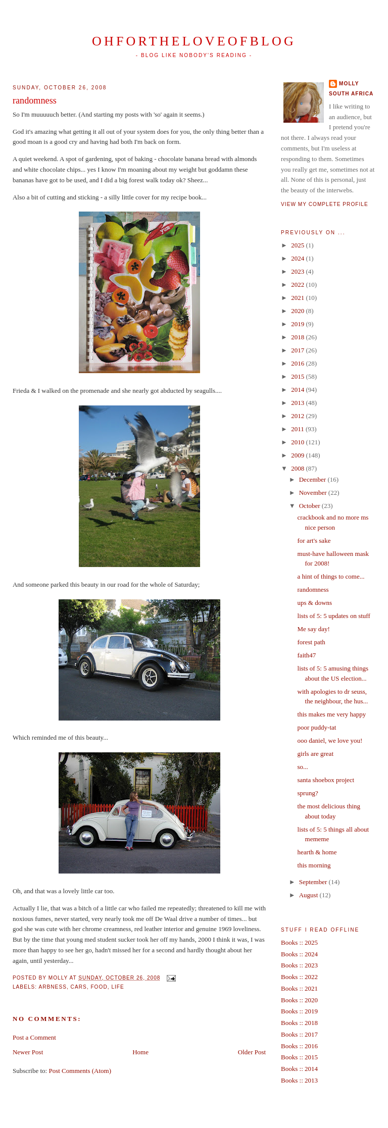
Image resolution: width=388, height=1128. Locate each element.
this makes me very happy (332, 714)
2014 (298, 389)
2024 (298, 258)
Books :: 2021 (299, 988)
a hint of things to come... (331, 576)
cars (79, 987)
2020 (298, 311)
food (98, 987)
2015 (298, 376)
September (314, 882)
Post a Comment (34, 1037)
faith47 (307, 655)
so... (303, 767)
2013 (298, 402)
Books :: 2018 (299, 1023)
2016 (298, 363)
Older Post (252, 1052)
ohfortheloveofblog (194, 41)
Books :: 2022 (299, 977)
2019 (298, 324)
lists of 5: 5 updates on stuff (334, 616)
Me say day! (314, 629)
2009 (298, 455)
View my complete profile (324, 204)
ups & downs (315, 602)
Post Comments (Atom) (79, 1070)
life (117, 987)
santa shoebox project (326, 780)
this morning (314, 865)
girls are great (315, 753)
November (313, 492)
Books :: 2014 (299, 1068)
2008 (298, 468)
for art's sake (314, 540)
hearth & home (317, 852)
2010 (298, 442)
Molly (349, 83)
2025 (298, 245)
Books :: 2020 (299, 1000)
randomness (35, 100)
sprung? (308, 793)
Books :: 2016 (299, 1046)
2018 (298, 337)
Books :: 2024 (299, 954)
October (310, 505)
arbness (52, 987)
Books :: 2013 (299, 1080)
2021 (298, 297)
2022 (298, 284)
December (313, 479)
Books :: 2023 (299, 965)
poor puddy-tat (317, 727)
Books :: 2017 (299, 1034)
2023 (298, 271)
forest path (311, 642)
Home (140, 1052)
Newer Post (28, 1052)
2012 (298, 416)
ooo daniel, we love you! (330, 740)
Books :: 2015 (299, 1057)
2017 (298, 350)
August (309, 895)
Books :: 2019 (299, 1011)
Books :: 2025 (299, 942)
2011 (298, 429)
